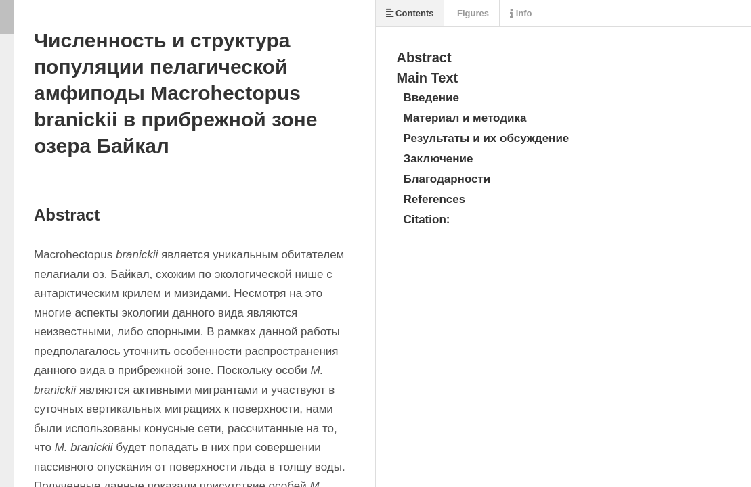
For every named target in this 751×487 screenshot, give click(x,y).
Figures (471, 13)
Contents (410, 13)
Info (521, 13)
